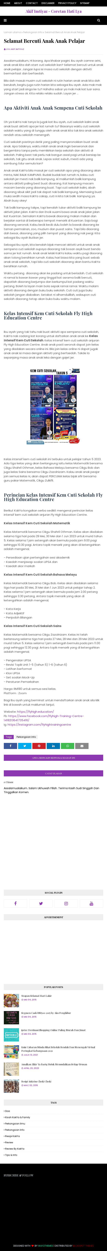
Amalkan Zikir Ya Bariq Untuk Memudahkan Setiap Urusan (54, 1064)
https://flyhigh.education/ (35, 712)
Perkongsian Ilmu (15, 1123)
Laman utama (12, 32)
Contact (32, 3)
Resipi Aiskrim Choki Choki (36, 1081)
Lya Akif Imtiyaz (15, 49)
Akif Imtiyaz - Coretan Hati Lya (53, 11)
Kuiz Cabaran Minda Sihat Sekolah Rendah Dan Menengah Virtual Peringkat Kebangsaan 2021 (58, 1049)
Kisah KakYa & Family (17, 1117)
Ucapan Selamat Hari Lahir (36, 995)
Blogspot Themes (83, 1245)
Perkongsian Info (32, 32)
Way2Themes (45, 1245)
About (18, 3)
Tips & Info (11, 1155)
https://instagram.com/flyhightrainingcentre (39, 725)
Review (9, 1142)
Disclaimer (48, 3)
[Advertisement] (53, 950)
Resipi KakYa (12, 1136)
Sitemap (84, 3)
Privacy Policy (67, 3)
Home (7, 3)
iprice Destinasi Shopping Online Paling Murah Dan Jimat (53, 1030)
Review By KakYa (14, 1148)
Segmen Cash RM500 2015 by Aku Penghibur (46, 1012)
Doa (7, 1111)
